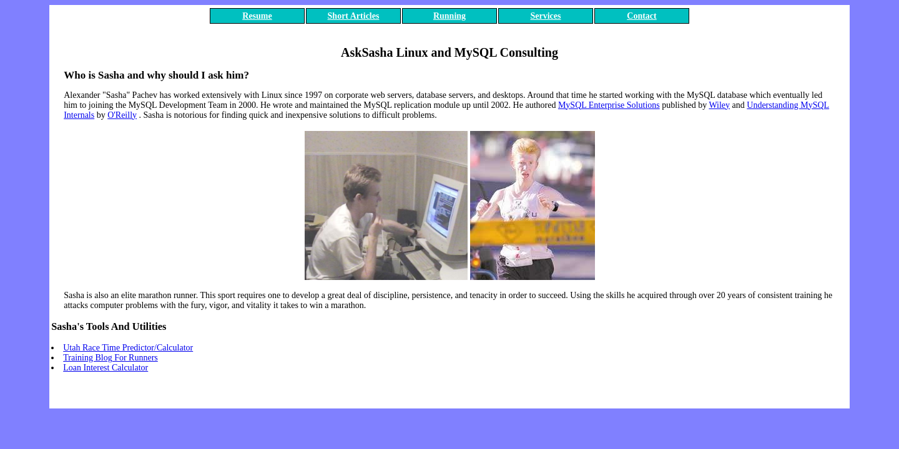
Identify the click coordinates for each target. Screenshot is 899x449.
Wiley (719, 105)
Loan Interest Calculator (105, 367)
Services (546, 16)
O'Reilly (122, 115)
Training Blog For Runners (110, 357)
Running (449, 16)
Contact (641, 16)
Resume (257, 16)
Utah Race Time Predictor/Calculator (128, 347)
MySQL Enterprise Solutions (609, 105)
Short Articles (354, 16)
